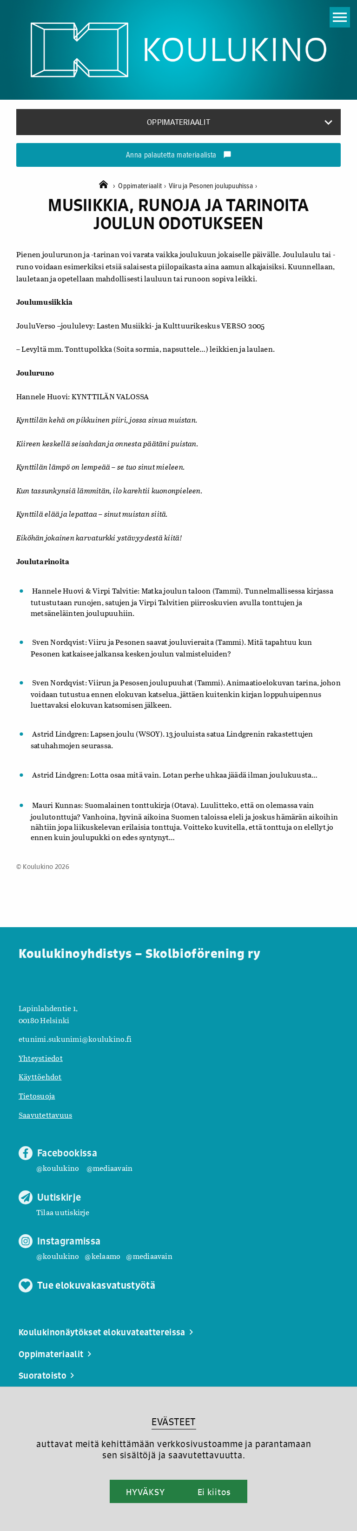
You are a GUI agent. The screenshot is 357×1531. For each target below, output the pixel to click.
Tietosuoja (37, 1095)
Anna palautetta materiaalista (178, 155)
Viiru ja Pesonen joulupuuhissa (213, 186)
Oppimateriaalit (143, 186)
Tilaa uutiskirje (62, 1212)
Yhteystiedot (41, 1058)
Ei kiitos (214, 1491)
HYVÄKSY (145, 1491)
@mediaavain (109, 1167)
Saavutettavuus (45, 1114)
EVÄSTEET (174, 1422)
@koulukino (57, 1167)
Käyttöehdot (40, 1076)
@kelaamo (102, 1256)
